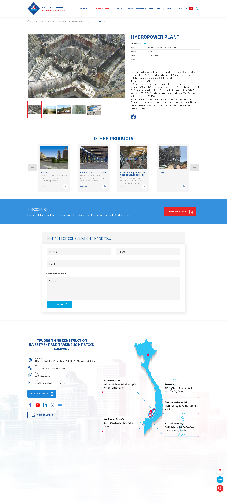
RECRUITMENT (155, 9)
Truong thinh (52, 7)
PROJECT (120, 9)
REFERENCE (141, 9)
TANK (162, 172)
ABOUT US (84, 9)
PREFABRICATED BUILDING (93, 172)
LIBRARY (169, 9)
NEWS (130, 9)
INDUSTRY (46, 172)
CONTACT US (181, 9)
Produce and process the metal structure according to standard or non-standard (133, 173)
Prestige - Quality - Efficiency (53, 10)
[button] (32, 167)
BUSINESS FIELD (103, 9)
